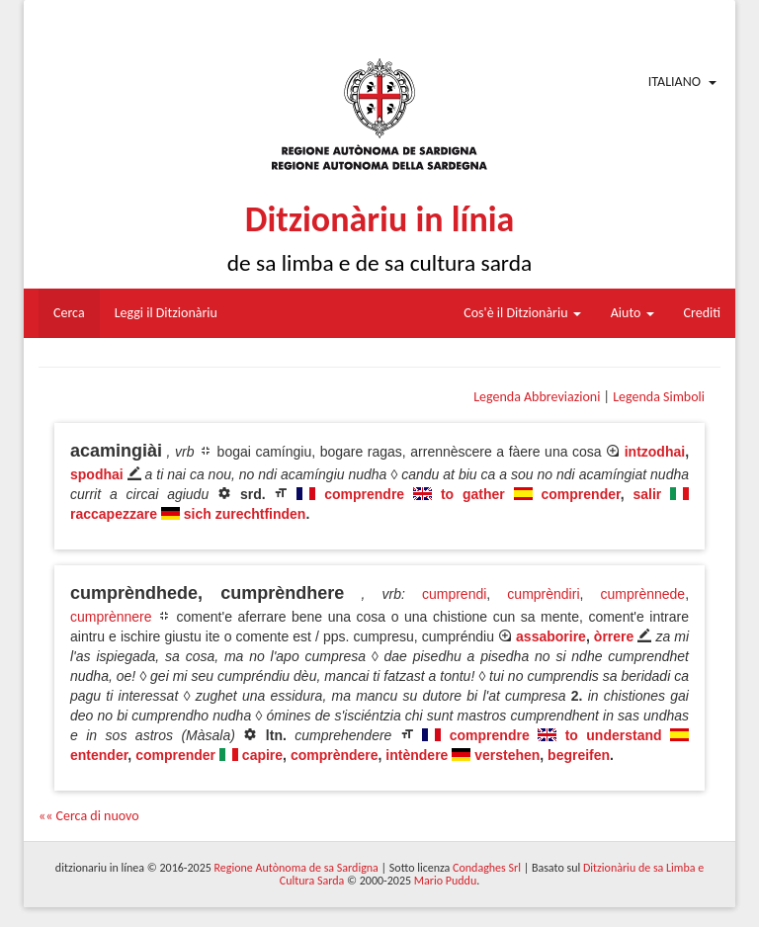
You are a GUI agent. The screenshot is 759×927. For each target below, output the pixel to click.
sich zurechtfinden (245, 514)
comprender (581, 494)
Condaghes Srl (487, 868)
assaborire (551, 636)
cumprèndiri (543, 594)
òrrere (613, 636)
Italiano (674, 81)
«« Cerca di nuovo (89, 815)
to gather (473, 494)
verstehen (507, 755)
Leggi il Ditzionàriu (166, 312)
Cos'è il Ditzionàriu (522, 312)
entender (98, 755)
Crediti (702, 312)
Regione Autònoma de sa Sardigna (296, 868)
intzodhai (655, 452)
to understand (613, 735)
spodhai (97, 474)
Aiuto (632, 312)
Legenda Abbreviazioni (536, 396)
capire (262, 755)
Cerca (69, 312)
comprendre (364, 494)
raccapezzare (113, 514)
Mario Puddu (445, 880)
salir (646, 494)
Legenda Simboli (659, 396)
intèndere (416, 755)
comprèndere (335, 755)
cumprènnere (111, 617)
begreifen (579, 755)
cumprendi (454, 594)
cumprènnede (643, 594)
